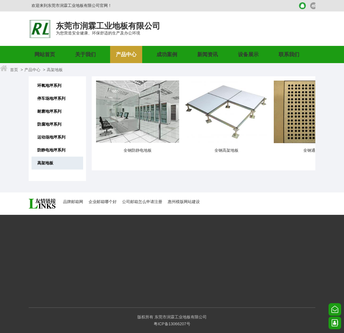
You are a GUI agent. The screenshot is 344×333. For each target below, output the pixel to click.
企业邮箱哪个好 (103, 201)
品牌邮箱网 (73, 201)
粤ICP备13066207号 (172, 324)
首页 (14, 69)
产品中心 (32, 69)
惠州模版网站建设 (184, 201)
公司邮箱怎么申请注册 (142, 201)
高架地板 (55, 69)
